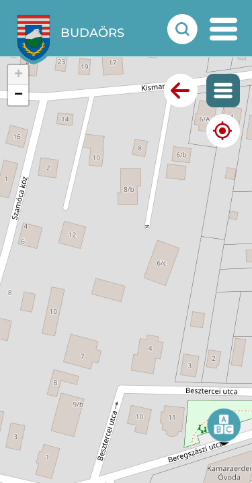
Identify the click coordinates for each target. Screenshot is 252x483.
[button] (224, 427)
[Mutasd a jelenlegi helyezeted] (223, 131)
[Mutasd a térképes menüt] (223, 90)
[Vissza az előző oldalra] (181, 90)
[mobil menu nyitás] (223, 29)
